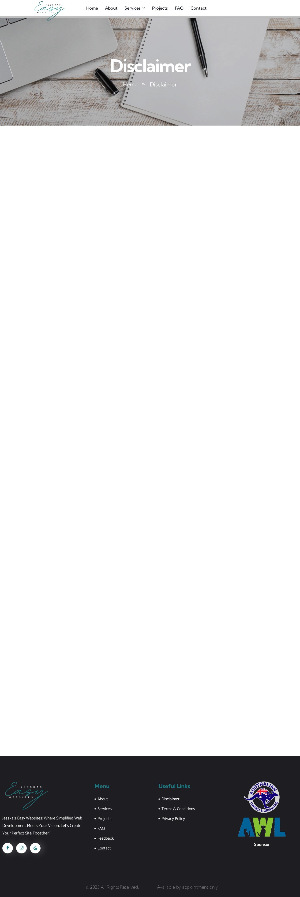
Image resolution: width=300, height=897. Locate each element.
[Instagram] (21, 848)
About (110, 8)
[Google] (35, 848)
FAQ (177, 8)
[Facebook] (7, 848)
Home (91, 8)
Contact (197, 8)
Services (133, 8)
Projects (158, 8)
